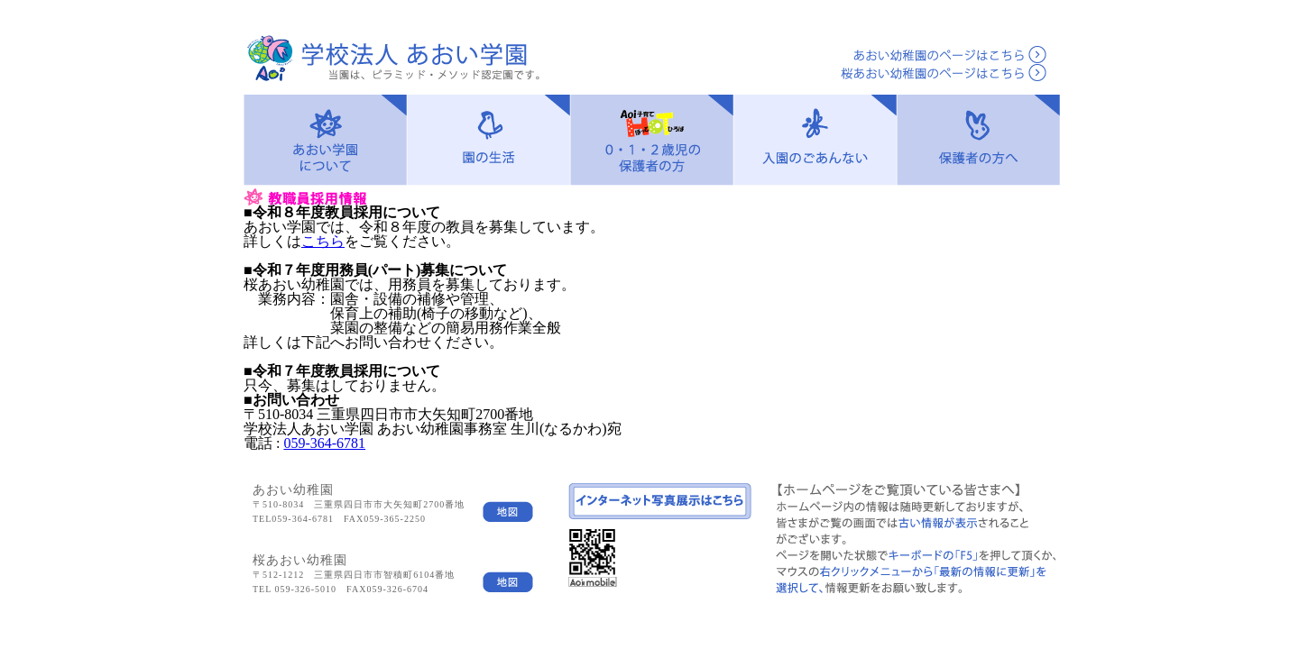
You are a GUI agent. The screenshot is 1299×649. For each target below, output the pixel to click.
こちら (323, 241)
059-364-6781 (324, 443)
